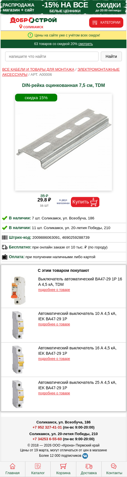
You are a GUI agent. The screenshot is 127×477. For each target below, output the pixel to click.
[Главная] (33, 20)
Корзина (63, 468)
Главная (12, 468)
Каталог (38, 468)
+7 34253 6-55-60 (47, 439)
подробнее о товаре (54, 290)
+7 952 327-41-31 (47, 427)
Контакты (114, 468)
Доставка (89, 468)
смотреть (85, 44)
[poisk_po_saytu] (52, 56)
